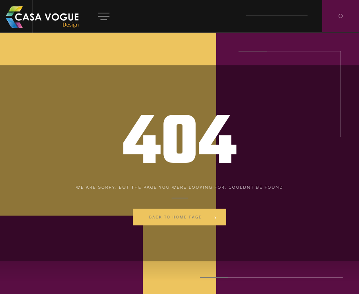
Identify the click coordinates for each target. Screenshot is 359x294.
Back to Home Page (175, 217)
